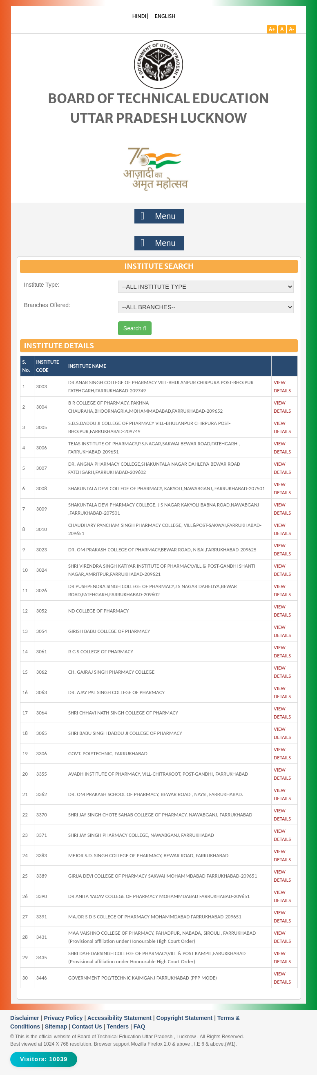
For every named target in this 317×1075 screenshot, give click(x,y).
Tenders (118, 1026)
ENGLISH (165, 16)
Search (134, 328)
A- (291, 29)
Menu (158, 216)
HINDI (139, 16)
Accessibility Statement (120, 1018)
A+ (272, 29)
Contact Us (88, 1026)
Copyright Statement (185, 1018)
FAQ (139, 1026)
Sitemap (57, 1026)
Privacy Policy (64, 1018)
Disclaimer (25, 1018)
